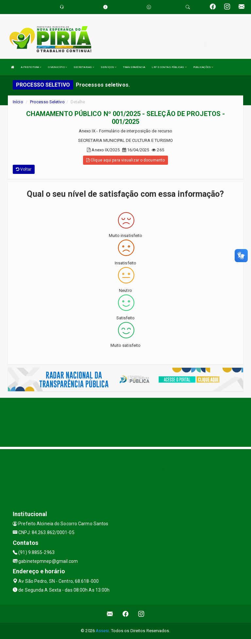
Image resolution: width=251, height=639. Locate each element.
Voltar (23, 169)
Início (18, 101)
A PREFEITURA (31, 67)
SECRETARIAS (84, 67)
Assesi (102, 630)
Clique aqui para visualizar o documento (125, 160)
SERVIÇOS (108, 67)
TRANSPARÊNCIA (134, 67)
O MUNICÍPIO (57, 67)
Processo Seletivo (47, 101)
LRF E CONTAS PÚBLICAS (169, 67)
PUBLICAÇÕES (203, 67)
